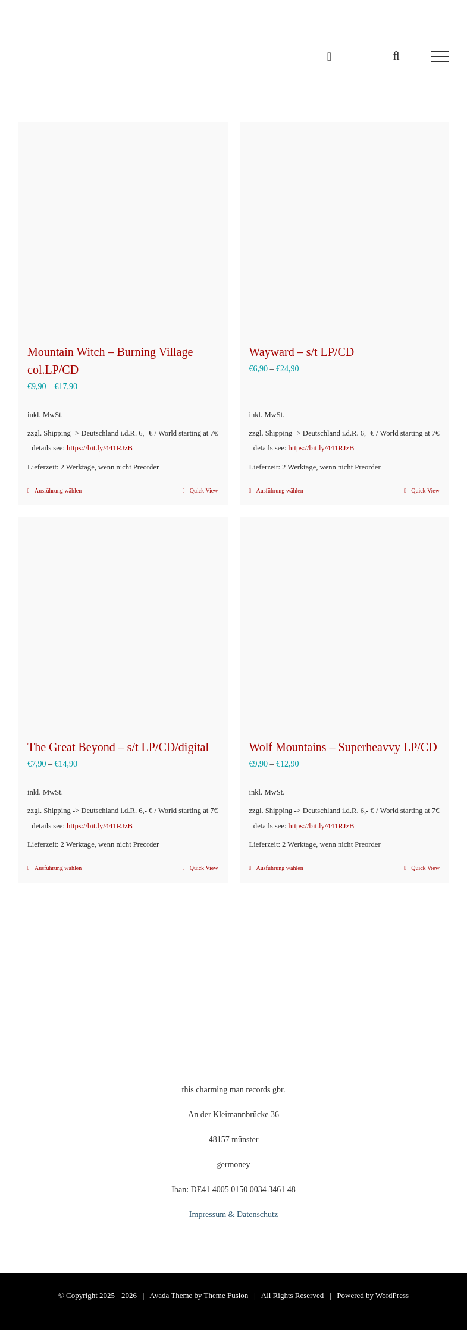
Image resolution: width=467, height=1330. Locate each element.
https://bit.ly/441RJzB (100, 448)
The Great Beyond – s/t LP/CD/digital (118, 747)
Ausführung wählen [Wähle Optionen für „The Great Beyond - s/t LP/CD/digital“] (58, 868)
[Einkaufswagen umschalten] (329, 56)
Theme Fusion (226, 1295)
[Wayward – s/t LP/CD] (344, 226)
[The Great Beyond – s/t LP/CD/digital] (122, 622)
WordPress (392, 1295)
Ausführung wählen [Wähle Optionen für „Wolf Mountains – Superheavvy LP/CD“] (279, 868)
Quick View (204, 490)
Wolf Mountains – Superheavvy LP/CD (343, 747)
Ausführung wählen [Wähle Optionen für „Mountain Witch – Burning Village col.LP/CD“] (58, 490)
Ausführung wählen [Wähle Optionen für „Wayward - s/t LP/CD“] (279, 490)
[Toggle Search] (396, 56)
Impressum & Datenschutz (233, 1214)
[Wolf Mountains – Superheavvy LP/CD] (344, 622)
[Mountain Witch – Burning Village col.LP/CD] (122, 226)
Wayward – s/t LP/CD (302, 351)
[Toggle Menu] (440, 56)
